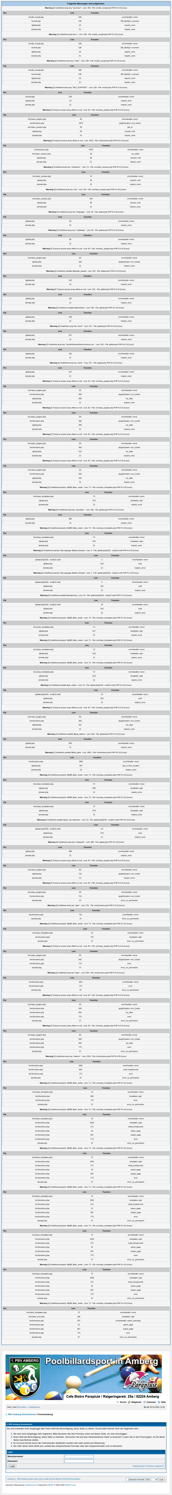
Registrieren (34, 1407)
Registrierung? (139, 1466)
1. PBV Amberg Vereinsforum (21, 1414)
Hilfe (162, 1402)
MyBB (50, 1485)
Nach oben (33, 1479)
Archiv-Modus (55, 1479)
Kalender (149, 1402)
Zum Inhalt (44, 1479)
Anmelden (22, 1407)
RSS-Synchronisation (71, 1479)
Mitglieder (135, 1402)
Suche (121, 1402)
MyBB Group (70, 1485)
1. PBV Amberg (21, 1479)
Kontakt (10, 1479)
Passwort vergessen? (155, 1466)
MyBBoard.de (31, 1485)
